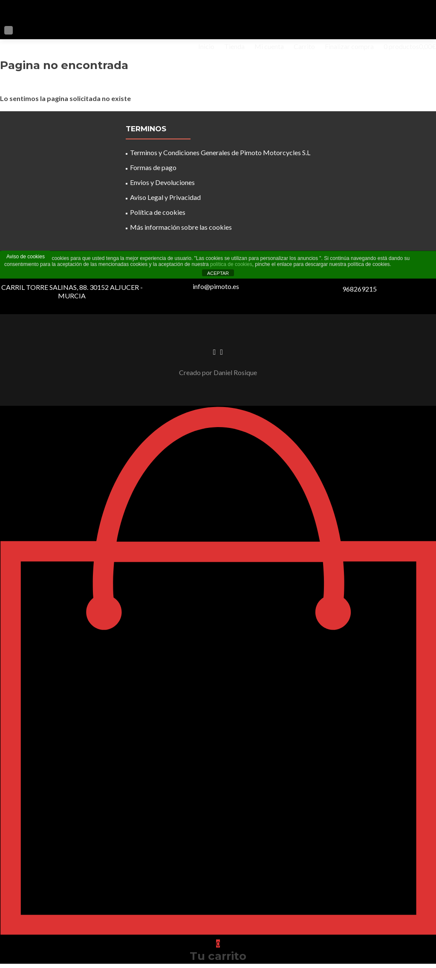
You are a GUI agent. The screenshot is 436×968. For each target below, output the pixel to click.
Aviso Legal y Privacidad (165, 197)
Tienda (234, 46)
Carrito (304, 46)
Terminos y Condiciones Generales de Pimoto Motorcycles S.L (220, 152)
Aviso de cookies (25, 257)
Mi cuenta (269, 46)
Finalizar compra (349, 46)
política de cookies (231, 264)
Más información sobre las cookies (181, 227)
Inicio (206, 46)
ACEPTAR (218, 273)
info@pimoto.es (216, 286)
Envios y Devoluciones (162, 182)
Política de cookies (157, 212)
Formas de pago (153, 167)
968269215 (359, 289)
